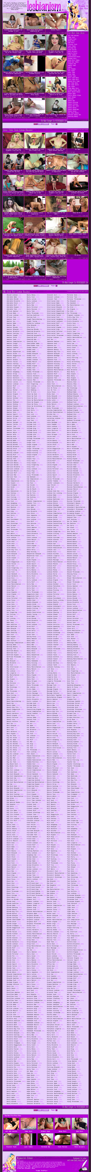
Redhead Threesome (73, 420)
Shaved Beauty (72, 541)
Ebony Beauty (31, 647)
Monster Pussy (52, 909)
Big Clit (10, 768)
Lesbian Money (52, 570)
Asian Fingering (13, 568)
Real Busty (71, 372)
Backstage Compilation (15, 643)
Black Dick (11, 861)
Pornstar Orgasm (53, 1095)
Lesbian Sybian (52, 641)
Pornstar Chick (52, 1087)
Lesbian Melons (52, 564)
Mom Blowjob (51, 881)
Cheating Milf (32, 337)
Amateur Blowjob (13, 329)
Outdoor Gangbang (53, 1002)
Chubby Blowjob (32, 353)
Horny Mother (31, 1061)
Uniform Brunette (73, 944)
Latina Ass (51, 438)
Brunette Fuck (12, 1051)
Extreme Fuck (31, 707)
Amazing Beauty (12, 442)
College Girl (31, 426)
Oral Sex (50, 980)
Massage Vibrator (53, 693)
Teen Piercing (72, 859)
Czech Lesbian (32, 537)
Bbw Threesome (12, 691)
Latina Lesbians (53, 457)
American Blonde (13, 465)
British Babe (11, 1004)
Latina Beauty (52, 440)
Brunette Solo (12, 1073)
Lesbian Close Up (53, 509)
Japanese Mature (53, 372)
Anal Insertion (12, 505)
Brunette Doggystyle (14, 1045)
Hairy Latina (31, 974)
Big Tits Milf (12, 820)
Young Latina (71, 1087)
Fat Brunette (31, 729)
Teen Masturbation (73, 845)
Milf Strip (51, 857)
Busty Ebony (31, 295)
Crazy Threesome (33, 475)
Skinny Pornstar (73, 618)
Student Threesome (73, 727)
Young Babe (71, 1067)
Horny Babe (31, 1033)
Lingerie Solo (52, 677)
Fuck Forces (71, 50)
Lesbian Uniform (53, 657)
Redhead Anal (71, 390)
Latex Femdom (51, 424)
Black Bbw (10, 849)
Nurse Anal (51, 944)
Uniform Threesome (73, 954)
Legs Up (49, 489)
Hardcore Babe (32, 996)
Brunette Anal (12, 1019)
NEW (40, 124)
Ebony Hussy (71, 108)
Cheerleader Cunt (33, 345)
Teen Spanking (72, 873)
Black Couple (11, 859)
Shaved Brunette (73, 548)
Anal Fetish (11, 495)
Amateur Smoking (13, 410)
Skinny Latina (72, 606)
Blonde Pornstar (13, 954)
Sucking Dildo (72, 744)
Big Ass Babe (11, 740)
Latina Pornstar (53, 469)
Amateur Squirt (12, 414)
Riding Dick (71, 453)
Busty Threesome (33, 313)
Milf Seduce (51, 847)
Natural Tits (51, 940)
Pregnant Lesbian (73, 315)
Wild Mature (71, 1045)
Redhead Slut (71, 414)
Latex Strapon (52, 434)
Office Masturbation (54, 960)
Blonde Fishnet (12, 934)
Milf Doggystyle (53, 814)
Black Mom (10, 871)
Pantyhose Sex (52, 1031)
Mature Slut (51, 776)
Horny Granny (31, 1051)
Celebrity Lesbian (33, 323)
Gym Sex (29, 950)
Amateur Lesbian (13, 384)
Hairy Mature (31, 980)
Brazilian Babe (12, 994)
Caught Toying (32, 321)
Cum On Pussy (31, 491)
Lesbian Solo (51, 622)
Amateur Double (12, 360)
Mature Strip (51, 784)
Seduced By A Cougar (74, 515)
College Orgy (31, 428)
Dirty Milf (31, 582)
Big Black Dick (12, 764)
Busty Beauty (11, 1099)
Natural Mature (52, 934)
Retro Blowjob (72, 430)
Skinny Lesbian (72, 608)
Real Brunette (72, 370)
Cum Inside (31, 485)
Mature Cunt (51, 723)
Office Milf (51, 962)
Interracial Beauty (54, 305)
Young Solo (71, 1097)
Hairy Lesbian (32, 976)
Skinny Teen (71, 622)
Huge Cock (30, 1077)
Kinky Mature (51, 404)
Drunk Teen (31, 634)
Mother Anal (51, 913)
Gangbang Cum (31, 855)
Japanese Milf (52, 374)
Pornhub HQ (71, 48)
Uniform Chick (72, 946)
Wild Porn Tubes (73, 60)
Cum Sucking (31, 497)
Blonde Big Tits (13, 911)
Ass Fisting (11, 614)
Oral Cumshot (51, 976)
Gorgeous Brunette (33, 917)
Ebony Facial (31, 657)
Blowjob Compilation (14, 974)
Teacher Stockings (73, 764)
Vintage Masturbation (75, 974)
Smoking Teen (71, 663)
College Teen (31, 436)
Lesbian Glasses (53, 539)
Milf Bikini (51, 806)
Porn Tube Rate (73, 78)
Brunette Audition (13, 1021)
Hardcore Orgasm (33, 1006)
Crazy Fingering (33, 465)
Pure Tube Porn (73, 79)
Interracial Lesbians (55, 321)
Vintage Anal (71, 962)
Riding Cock (71, 450)
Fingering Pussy (33, 786)
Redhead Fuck (71, 402)
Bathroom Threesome (14, 657)
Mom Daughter (51, 885)
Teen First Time (73, 822)
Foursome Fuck (32, 833)
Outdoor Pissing (53, 1010)
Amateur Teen (11, 426)
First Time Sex (32, 802)
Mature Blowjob (52, 715)
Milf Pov (50, 843)
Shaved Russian (72, 566)
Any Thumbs (71, 69)
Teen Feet (70, 816)
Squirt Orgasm (72, 695)
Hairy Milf (31, 982)
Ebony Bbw (30, 645)
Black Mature (11, 867)
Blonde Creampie (13, 926)
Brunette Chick (12, 1039)
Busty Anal (11, 1093)
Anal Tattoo (11, 527)
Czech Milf (31, 541)
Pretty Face (71, 323)
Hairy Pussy (31, 984)
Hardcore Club (32, 998)
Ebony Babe (31, 643)
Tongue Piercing (73, 928)
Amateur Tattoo (12, 424)
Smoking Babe (71, 643)
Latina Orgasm (52, 465)
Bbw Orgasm (11, 679)
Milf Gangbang (52, 824)
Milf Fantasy (51, 818)
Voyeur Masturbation (74, 992)
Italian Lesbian (53, 337)
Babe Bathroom (12, 626)
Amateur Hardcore (13, 378)
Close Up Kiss (32, 398)
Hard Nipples (31, 994)
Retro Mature (71, 440)
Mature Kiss (51, 750)
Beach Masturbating (14, 701)
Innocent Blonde (33, 1101)
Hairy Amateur (32, 952)
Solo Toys (70, 683)
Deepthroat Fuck (33, 556)
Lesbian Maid (51, 558)
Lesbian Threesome (53, 649)
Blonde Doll (11, 930)
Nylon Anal (51, 950)
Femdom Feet (31, 758)
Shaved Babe (71, 539)
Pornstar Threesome (74, 299)
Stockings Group (73, 705)
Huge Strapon (31, 1093)
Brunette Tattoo (13, 1077)
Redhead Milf (71, 408)
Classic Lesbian (33, 378)
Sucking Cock (71, 740)
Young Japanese (72, 1085)
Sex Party (70, 525)
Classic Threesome (33, 382)
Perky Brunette (52, 1045)
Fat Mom (29, 742)
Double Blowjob (32, 602)
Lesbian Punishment (54, 598)
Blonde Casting (12, 917)
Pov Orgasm (71, 309)
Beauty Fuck (11, 711)
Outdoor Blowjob (53, 996)
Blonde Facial (12, 932)
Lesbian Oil (51, 578)
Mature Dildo (51, 725)
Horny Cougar (31, 1043)
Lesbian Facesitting (54, 523)
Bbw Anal (10, 659)
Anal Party (11, 515)
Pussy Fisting (72, 345)
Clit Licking (31, 386)
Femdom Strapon (32, 768)
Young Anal (71, 1063)
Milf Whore (51, 869)
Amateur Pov (11, 400)
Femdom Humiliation (34, 760)
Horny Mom (30, 1059)
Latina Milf (51, 461)
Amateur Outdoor (13, 398)
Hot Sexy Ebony (73, 113)
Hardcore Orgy (32, 1008)
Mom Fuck (50, 887)
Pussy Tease (71, 366)
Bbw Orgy (10, 681)
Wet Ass (70, 994)
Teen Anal (70, 768)
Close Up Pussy (32, 404)
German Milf (31, 873)
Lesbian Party (52, 588)
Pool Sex (50, 1077)
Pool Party (51, 1075)
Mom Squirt (51, 897)
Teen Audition (72, 772)
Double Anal (31, 600)
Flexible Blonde (33, 818)
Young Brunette (72, 1075)
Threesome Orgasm (73, 901)
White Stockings (73, 1012)
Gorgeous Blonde (33, 915)
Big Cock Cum (11, 778)
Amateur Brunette (13, 331)
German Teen (31, 875)
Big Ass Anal (11, 736)
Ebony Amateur (32, 638)
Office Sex (51, 964)
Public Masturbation (74, 337)
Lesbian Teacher (53, 645)
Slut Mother (71, 638)
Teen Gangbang (72, 828)
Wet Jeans (70, 998)
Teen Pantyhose (72, 855)
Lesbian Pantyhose (53, 586)
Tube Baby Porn (73, 88)
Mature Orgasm (52, 764)
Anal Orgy (10, 511)
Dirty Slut (31, 588)
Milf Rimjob (51, 845)
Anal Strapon (11, 525)
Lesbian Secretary (53, 608)
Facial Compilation (34, 711)
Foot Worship (31, 826)
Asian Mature (11, 586)
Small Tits (71, 641)
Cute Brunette (32, 511)
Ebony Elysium (72, 102)
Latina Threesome (53, 479)
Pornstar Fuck (52, 1089)
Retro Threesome (73, 448)
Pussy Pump (71, 360)
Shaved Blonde (72, 545)
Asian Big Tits (12, 550)
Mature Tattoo (52, 788)
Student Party (72, 723)
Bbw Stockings (12, 687)
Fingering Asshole (33, 780)
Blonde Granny (12, 940)
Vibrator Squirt (73, 960)
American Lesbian (13, 469)
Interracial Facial (54, 315)
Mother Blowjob (52, 915)
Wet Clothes (71, 996)
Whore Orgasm (71, 1023)
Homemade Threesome (34, 1031)
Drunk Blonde (31, 618)
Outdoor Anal (51, 994)
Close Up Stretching (34, 406)
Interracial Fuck (53, 317)
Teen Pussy (71, 863)
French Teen (31, 847)
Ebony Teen (31, 683)
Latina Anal (51, 436)
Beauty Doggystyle (13, 709)
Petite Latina (52, 1061)
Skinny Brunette (73, 602)
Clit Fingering (32, 384)
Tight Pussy (71, 915)
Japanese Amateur (53, 341)
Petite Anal (51, 1051)
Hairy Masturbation (34, 978)
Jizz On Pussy (52, 388)
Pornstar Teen (72, 297)
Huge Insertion (32, 1087)
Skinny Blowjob (72, 600)
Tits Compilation (73, 919)
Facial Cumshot (32, 713)
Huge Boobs (31, 1075)
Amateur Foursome (13, 368)
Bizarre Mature (12, 841)
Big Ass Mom (11, 758)
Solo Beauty (71, 665)
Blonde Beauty (12, 909)
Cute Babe (30, 507)
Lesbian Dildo (52, 517)
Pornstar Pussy (52, 1101)
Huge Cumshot (31, 1079)
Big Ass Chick (12, 748)
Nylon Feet (51, 952)
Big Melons (11, 800)
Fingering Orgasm (33, 784)
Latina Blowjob (52, 442)
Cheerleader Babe (33, 343)
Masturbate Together (54, 695)
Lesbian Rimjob (52, 604)
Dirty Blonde (31, 572)
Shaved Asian (71, 537)
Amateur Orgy (11, 396)
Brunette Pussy (12, 1069)
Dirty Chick (31, 576)
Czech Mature (31, 539)
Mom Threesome (52, 899)
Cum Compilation (33, 479)
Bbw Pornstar (11, 683)
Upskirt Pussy (72, 956)
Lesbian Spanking (53, 626)
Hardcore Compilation (35, 1000)
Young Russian (72, 1093)
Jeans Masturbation (54, 386)
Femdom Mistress (33, 762)
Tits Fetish (71, 921)
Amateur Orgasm (12, 394)
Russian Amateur (73, 463)
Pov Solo (70, 311)
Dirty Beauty (31, 570)
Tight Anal (71, 905)
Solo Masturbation (73, 673)
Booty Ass (10, 986)
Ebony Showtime (73, 109)
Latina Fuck (51, 450)
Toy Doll (70, 930)
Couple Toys (31, 459)
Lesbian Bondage (53, 505)
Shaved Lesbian (72, 556)
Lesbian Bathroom (53, 499)
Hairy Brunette (32, 964)
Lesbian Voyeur (52, 659)
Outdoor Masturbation (55, 1006)
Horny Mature (31, 1055)
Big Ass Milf (11, 756)
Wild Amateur (71, 1029)
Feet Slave (31, 754)
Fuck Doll (30, 849)
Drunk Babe (31, 616)
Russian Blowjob (73, 473)
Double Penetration (34, 612)
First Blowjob (32, 790)
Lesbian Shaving (53, 612)
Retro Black (71, 426)
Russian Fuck (71, 481)
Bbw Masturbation (13, 675)
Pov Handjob (71, 303)
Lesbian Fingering (53, 531)
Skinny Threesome (73, 624)
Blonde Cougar (12, 924)
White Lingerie (72, 1010)
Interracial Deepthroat (55, 311)
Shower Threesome (73, 582)
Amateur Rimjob (12, 406)
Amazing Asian (12, 438)
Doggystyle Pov (32, 598)
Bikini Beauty (12, 828)
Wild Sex (70, 1053)
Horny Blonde (31, 1037)
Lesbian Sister (52, 616)
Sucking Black (72, 738)
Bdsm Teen (10, 699)
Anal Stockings (12, 523)
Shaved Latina (72, 554)
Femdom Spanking (33, 766)
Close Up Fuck (32, 396)
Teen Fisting (71, 824)
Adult (69, 67)
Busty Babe (11, 1097)
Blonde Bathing (12, 907)
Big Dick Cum (11, 792)
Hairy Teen (31, 986)
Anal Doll (10, 489)
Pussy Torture (72, 368)
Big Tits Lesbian (13, 818)
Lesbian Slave (52, 618)
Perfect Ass (51, 1041)
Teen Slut (70, 869)
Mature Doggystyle (53, 727)
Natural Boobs (52, 930)
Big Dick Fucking (13, 794)
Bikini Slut (11, 835)
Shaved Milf (71, 560)
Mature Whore (51, 796)
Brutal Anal (11, 1085)
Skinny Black (71, 596)
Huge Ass (30, 1073)
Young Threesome (73, 1101)
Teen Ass (70, 770)
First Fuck (31, 792)
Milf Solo (50, 849)
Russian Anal (71, 465)
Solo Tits (70, 681)
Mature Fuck (51, 738)
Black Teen (11, 889)
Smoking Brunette (73, 649)
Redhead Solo (71, 416)
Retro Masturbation (74, 438)
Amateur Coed (11, 339)
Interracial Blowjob (54, 307)
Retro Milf (71, 442)
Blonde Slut (11, 960)
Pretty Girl (71, 325)
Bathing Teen (11, 649)
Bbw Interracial (13, 667)
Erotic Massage (32, 693)
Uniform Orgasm (72, 952)
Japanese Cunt (52, 357)
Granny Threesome (33, 938)
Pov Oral (70, 307)
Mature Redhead (52, 770)
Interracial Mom (53, 325)
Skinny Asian (71, 590)
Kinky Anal (51, 394)
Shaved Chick (71, 550)
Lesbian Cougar (52, 515)
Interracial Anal (53, 301)
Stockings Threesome (74, 709)
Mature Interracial (54, 748)
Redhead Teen (71, 418)
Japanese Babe (52, 347)
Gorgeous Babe (32, 913)
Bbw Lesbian (11, 671)
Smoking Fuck (71, 655)
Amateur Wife (11, 434)
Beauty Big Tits (13, 707)
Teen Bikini (71, 782)
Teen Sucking (71, 881)
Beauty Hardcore (13, 713)
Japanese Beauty (53, 349)
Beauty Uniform (12, 721)
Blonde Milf (11, 948)
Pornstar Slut (52, 1103)
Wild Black (71, 1037)
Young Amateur (72, 1061)
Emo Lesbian (31, 687)
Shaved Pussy (71, 564)
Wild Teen (70, 1057)
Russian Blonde (72, 471)
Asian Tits (11, 610)
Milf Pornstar (52, 841)
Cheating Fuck (32, 333)
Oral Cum (50, 974)
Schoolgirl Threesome (75, 509)
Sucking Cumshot (73, 742)
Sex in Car (71, 529)
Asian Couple (11, 558)
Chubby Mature (32, 362)
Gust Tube (71, 72)
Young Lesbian (72, 1089)
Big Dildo (10, 798)
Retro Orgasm (71, 446)
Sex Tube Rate (72, 83)
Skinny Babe (71, 592)
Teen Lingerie (72, 843)
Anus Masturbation (13, 535)
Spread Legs (71, 691)
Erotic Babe (31, 689)
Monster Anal (51, 901)
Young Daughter (72, 1083)
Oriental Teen (52, 992)
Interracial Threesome (55, 335)
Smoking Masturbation (75, 659)
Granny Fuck (31, 928)
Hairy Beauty (31, 960)
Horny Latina (31, 1053)
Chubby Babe (31, 351)
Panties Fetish (52, 1016)
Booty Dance (11, 988)
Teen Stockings (72, 877)
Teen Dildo (71, 804)
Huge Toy (30, 1097)
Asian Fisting (12, 570)
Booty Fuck (11, 990)
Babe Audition (12, 624)
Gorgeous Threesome (34, 924)
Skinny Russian (72, 620)
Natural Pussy (52, 936)
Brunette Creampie (13, 1043)
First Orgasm (31, 794)
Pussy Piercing (72, 357)
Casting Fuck (31, 317)
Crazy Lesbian (32, 469)
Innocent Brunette (33, 1103)
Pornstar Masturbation (55, 1093)
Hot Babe (30, 1071)
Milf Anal (50, 800)
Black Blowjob (12, 853)
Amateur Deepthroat (14, 351)
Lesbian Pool (51, 592)
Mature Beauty (52, 707)
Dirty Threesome (33, 592)
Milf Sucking (51, 859)
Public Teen (71, 341)
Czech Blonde (31, 531)
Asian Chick (11, 556)
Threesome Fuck (72, 899)
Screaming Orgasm (73, 513)
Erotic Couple (32, 691)
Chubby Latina (32, 357)
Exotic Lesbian (32, 701)
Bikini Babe (11, 826)
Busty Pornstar (32, 307)
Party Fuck (51, 1033)
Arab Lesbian (11, 537)
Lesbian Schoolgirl (54, 606)
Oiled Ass (50, 968)
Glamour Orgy (31, 907)
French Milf (31, 845)
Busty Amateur (12, 1091)
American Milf (12, 473)
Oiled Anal (51, 966)
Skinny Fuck (71, 604)
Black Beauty (11, 851)
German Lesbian (32, 869)
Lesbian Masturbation (55, 562)
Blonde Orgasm (12, 952)
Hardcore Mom (31, 1004)
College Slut (31, 434)
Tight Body (71, 911)
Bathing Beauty (12, 647)
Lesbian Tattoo (52, 643)
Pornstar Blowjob (53, 1085)
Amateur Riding (12, 404)
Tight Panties (72, 913)
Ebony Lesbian (32, 665)
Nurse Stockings (53, 946)
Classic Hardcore (33, 376)
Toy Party (70, 934)
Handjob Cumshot (33, 988)
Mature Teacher (52, 790)
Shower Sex (71, 580)
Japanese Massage (53, 368)
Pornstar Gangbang (53, 1091)
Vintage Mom (71, 980)
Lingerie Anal (52, 675)
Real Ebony (71, 376)
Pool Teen (50, 1079)
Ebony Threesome (33, 685)
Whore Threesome (73, 1027)
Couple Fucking (32, 450)
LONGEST (45, 124)
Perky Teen (51, 1049)
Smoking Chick (72, 651)
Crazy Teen (31, 473)
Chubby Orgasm (32, 366)
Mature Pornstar (53, 768)
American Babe (12, 461)
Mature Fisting (52, 736)
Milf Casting (51, 810)
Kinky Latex (51, 400)
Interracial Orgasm (54, 327)
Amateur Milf (11, 386)
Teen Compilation (73, 792)
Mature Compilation (54, 721)
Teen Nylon (71, 847)
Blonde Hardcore (13, 942)
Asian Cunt (11, 560)
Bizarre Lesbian (13, 839)
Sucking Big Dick (73, 736)
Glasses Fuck (31, 909)
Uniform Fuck (71, 948)
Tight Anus (71, 907)
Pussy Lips (71, 355)
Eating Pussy (31, 636)
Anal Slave (11, 521)
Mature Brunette (53, 717)
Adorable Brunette (13, 301)
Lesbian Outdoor (53, 584)
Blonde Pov (11, 956)
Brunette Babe (12, 1023)
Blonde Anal (11, 901)
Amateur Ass (11, 321)
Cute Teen (30, 525)
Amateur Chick (12, 337)
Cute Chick (31, 513)
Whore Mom (70, 1021)
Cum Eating (31, 481)
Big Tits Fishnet (13, 814)
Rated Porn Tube (73, 81)
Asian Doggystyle (13, 562)
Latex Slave (51, 432)
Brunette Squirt (13, 1075)
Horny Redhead (32, 1065)
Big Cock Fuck (12, 780)
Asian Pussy (11, 600)
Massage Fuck (51, 685)
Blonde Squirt (12, 964)
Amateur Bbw (11, 325)
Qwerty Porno (72, 53)
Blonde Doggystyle (13, 928)
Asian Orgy (11, 596)
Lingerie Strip (52, 679)
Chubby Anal (31, 349)
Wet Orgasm (71, 1002)
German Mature (32, 871)
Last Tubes (71, 46)
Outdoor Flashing (53, 998)
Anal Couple (11, 483)
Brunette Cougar (13, 1041)
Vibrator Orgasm (73, 958)
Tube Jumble (71, 55)
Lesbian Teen (51, 647)
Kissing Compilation (54, 410)
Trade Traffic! (41, 1171)
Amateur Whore (12, 432)
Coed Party (31, 418)
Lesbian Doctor (52, 519)
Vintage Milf (71, 978)
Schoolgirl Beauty (73, 503)
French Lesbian (32, 843)
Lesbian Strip (52, 636)
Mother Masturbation (54, 919)
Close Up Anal (32, 394)
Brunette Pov (11, 1067)
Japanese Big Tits (53, 351)
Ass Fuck (10, 616)
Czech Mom (30, 543)
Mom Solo (50, 895)
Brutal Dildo (11, 1087)
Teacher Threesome (73, 766)
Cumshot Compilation (34, 501)
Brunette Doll (12, 1047)
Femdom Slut (31, 764)
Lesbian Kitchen (53, 554)
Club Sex (30, 412)
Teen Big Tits (72, 780)
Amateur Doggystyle (14, 355)
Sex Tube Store (73, 85)
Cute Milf (30, 521)
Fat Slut (30, 746)
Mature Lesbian (52, 754)
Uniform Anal (71, 942)
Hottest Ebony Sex (74, 115)
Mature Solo (51, 778)
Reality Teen (71, 386)
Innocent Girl (52, 295)
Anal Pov (10, 517)
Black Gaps (71, 93)
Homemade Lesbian (33, 1023)
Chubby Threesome (33, 372)
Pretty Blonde (72, 319)
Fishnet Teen (31, 814)
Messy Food (51, 798)
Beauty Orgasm (12, 715)
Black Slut (11, 883)
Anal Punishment (13, 519)
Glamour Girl (31, 899)
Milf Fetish (51, 820)
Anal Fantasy (11, 493)
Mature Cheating (53, 719)
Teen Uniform (71, 891)
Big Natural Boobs (13, 802)
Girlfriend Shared (33, 893)
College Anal (31, 422)
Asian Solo (11, 604)
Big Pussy (10, 808)
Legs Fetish (51, 485)
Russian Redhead (73, 497)
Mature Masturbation (54, 758)
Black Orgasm (11, 873)
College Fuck (31, 424)
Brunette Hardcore (13, 1055)
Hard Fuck (30, 992)
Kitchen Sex (51, 414)
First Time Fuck (33, 798)
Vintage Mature (72, 976)
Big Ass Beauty (12, 742)
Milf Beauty (51, 804)
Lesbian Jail (51, 550)
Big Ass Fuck (11, 752)
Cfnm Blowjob (31, 325)
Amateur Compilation (14, 341)
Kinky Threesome (53, 408)
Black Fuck (11, 863)
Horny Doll (31, 1047)
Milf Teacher (51, 861)
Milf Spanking (52, 851)
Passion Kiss (51, 1039)
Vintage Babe (71, 964)
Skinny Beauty (72, 594)
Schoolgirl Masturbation (76, 507)
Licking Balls (52, 673)
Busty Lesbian (32, 301)
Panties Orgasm (52, 1021)
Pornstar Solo (72, 295)
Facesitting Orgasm (34, 709)
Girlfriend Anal (33, 883)
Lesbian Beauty (52, 501)
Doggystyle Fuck (33, 596)
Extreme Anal (31, 703)
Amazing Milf (11, 455)
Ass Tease (10, 620)
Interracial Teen (53, 333)
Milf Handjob (51, 826)
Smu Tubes (71, 86)
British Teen (11, 1014)
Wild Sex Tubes (73, 62)
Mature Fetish (52, 733)
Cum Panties (31, 495)
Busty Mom (30, 305)
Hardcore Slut (32, 1010)
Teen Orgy (70, 851)
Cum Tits (30, 499)
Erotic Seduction (33, 695)
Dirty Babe (31, 568)
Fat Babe (30, 725)
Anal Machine (11, 507)
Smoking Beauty (72, 645)
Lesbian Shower (52, 614)
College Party (32, 430)
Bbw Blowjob (11, 661)
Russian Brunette (73, 475)
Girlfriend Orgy (33, 889)
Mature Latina (52, 752)
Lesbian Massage (53, 560)
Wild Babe (70, 1031)
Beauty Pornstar (13, 717)
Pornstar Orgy (52, 1097)
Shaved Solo (71, 568)
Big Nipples (11, 804)
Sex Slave (70, 527)
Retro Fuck (71, 434)
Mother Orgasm (52, 921)
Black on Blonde (13, 899)
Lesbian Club (51, 511)
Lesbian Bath (51, 497)
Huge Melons (31, 1089)
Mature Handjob (52, 744)
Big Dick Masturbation (15, 796)
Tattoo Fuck (71, 754)
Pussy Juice (71, 351)
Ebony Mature (31, 669)
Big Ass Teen (11, 762)
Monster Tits (51, 911)
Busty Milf (31, 303)
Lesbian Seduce (52, 610)
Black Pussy (11, 879)
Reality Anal (71, 382)
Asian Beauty (11, 548)
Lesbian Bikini (52, 503)
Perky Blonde (51, 1043)
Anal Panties (11, 513)
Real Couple (71, 374)
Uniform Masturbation (75, 950)
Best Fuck (10, 729)
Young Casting (72, 1077)
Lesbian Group (52, 541)
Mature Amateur (52, 699)
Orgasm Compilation (54, 982)
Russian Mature (72, 489)
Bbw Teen (10, 689)
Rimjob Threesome (73, 461)
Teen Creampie (72, 794)
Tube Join (71, 37)
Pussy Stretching (73, 362)
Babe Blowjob (11, 628)
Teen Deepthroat (73, 802)
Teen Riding (71, 865)
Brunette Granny (13, 1053)
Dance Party (31, 550)
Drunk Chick (31, 622)
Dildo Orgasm (31, 560)
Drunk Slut (31, 632)
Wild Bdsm (70, 1033)
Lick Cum (50, 671)
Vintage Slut (71, 986)
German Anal (31, 859)
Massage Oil (51, 687)
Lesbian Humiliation (54, 548)
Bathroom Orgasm (13, 655)
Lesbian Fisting (53, 533)
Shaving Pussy (72, 574)
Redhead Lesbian (73, 404)
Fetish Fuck (31, 772)
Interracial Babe (53, 303)
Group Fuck (31, 944)
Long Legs (50, 683)
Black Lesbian (12, 865)
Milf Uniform (51, 867)
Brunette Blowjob (13, 1033)
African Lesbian (13, 315)
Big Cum (9, 784)
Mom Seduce (51, 893)
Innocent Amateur (33, 1099)
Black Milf (11, 869)
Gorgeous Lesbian (33, 919)
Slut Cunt (70, 636)
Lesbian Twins (52, 655)
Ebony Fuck (31, 659)
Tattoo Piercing (73, 760)
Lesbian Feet (51, 527)
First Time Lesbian (34, 800)
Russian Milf (71, 491)
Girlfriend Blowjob (34, 885)
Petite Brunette (53, 1057)
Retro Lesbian (72, 436)
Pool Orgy (50, 1073)
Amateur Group (12, 374)
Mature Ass (51, 703)
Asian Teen (11, 608)
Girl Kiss (30, 881)
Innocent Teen (52, 299)
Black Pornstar (12, 877)
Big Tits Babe (12, 810)
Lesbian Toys (51, 653)
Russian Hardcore (73, 483)
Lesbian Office (52, 576)
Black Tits (11, 893)
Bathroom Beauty (13, 651)
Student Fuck (71, 721)
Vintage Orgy (71, 984)
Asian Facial (11, 564)
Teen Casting (71, 786)
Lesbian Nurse (52, 574)
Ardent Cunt (71, 39)
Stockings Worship (73, 711)
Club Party (31, 410)
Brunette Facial (13, 1049)
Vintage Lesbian (73, 972)
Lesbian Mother (52, 572)
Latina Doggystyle (53, 448)
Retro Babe (71, 424)
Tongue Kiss (71, 926)
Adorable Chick (12, 303)
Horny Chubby (31, 1041)
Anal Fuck (10, 501)
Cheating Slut (32, 341)
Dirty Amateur (32, 566)
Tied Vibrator (72, 903)
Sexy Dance (71, 531)
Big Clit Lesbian (13, 770)
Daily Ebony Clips (74, 95)
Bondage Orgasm (12, 982)
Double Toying (32, 614)
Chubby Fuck (31, 355)
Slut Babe (70, 634)
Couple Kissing (32, 453)
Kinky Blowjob (52, 396)
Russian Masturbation (75, 487)
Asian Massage (12, 582)
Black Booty (11, 855)
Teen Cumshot (71, 796)
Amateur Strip (12, 418)
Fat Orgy (30, 744)
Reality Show (71, 384)
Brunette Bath (12, 1025)
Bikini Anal (11, 824)
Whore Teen (71, 1025)
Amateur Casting (13, 333)
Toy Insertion (72, 932)
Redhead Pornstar (73, 412)
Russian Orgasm (72, 493)
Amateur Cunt (11, 349)
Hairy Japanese (32, 972)
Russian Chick (72, 477)
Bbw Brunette (11, 663)
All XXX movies (73, 35)
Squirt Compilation (74, 693)
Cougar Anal (31, 440)
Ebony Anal (31, 641)
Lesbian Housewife (53, 545)
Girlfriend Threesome (35, 895)
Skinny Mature (72, 612)
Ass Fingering (12, 612)
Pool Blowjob (51, 1071)
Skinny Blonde (72, 598)
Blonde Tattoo (12, 966)
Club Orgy (30, 408)
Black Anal (11, 843)
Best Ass (10, 723)
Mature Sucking (52, 786)
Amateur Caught (12, 335)
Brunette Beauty (13, 1027)
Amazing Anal (11, 436)
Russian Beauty (72, 469)
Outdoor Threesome (53, 1012)
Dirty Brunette (32, 574)
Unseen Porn (71, 58)
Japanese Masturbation (55, 370)
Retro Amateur (72, 422)
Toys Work (70, 938)
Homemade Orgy (32, 1027)
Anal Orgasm (11, 509)
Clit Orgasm (31, 388)
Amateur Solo (11, 412)
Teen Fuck (70, 826)
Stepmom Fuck (71, 699)
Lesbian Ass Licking (54, 493)
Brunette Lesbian (13, 1057)
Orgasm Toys (51, 986)
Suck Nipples (71, 729)
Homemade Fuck (32, 1021)
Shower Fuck (71, 576)
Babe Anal (10, 622)
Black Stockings (13, 887)
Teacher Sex (71, 762)
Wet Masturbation (73, 1000)
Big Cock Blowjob (13, 774)
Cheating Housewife (34, 335)
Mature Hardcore (53, 746)
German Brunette (33, 865)
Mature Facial (52, 729)
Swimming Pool (72, 752)
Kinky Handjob (52, 398)
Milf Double (51, 816)
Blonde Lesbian (12, 944)
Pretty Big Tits (73, 317)
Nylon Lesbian (52, 956)
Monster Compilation (54, 905)
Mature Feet (51, 731)
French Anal (31, 839)
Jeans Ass (50, 382)
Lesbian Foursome (53, 537)
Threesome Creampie (74, 897)
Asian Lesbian (12, 580)
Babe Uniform (11, 641)
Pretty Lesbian (72, 327)
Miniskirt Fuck (52, 871)
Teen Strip (71, 879)
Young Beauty (71, 1069)
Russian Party (72, 495)
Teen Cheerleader (73, 788)
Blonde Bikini (12, 913)
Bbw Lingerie (11, 673)
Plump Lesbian (52, 1069)
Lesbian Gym (51, 543)
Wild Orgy (70, 1049)
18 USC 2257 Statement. (24, 1168)
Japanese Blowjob (53, 353)
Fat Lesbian (31, 736)
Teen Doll (70, 808)
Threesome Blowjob (73, 895)
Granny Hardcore (33, 930)
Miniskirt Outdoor (53, 875)
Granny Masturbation (34, 934)
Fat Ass (29, 723)
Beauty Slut (11, 719)
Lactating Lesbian (53, 418)
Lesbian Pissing (53, 590)
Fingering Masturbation (35, 782)
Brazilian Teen (12, 1000)
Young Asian (71, 1065)
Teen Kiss (70, 841)
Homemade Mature (33, 1025)
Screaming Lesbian (73, 511)
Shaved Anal (71, 535)
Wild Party (71, 1051)
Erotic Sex (31, 697)
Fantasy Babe (31, 717)
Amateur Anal (11, 319)
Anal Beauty (11, 479)
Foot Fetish (31, 824)
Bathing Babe (11, 645)
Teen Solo (70, 871)
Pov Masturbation (73, 305)
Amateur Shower (12, 408)
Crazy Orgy (31, 471)
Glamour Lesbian (33, 901)
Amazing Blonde (12, 444)
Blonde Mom (11, 950)
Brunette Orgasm (13, 1063)
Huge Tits (30, 1095)
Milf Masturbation (53, 833)
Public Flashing (73, 335)
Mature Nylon (51, 762)
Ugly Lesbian (71, 940)
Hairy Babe (31, 958)
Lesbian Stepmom (53, 630)
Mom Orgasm (51, 891)
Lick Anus (50, 669)
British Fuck (11, 1006)
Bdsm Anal (10, 693)
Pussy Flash (71, 347)
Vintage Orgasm (72, 982)
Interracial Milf (53, 323)
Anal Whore (11, 533)
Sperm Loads (71, 689)
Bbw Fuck (10, 665)
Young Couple (71, 1081)
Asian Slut (11, 602)
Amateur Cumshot (13, 347)
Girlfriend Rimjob (33, 891)
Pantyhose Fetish (53, 1025)
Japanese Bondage (53, 355)
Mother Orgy (51, 924)
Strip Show (71, 719)
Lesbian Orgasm (52, 580)
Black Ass (10, 845)
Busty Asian (11, 1095)
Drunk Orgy (31, 628)
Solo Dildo (71, 669)
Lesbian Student (53, 638)
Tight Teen (71, 917)
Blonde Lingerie (13, 946)
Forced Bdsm (31, 828)
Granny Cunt (31, 926)
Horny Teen (31, 1069)
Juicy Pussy (51, 392)
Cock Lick (30, 414)
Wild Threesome (72, 1059)
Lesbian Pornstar (53, 594)
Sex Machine (71, 523)
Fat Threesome (32, 750)
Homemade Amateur (33, 1014)
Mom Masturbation (53, 889)
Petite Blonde (52, 1055)
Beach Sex (10, 703)
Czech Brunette (32, 533)
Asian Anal (11, 541)
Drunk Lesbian (32, 624)
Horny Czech (31, 1045)
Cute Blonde (31, 509)
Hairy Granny (31, 970)
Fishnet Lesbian (33, 808)
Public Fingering (73, 333)
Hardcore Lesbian (33, 1002)
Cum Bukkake (31, 477)
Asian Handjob (12, 574)
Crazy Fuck (31, 467)
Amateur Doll (11, 357)
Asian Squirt (11, 606)
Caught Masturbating (34, 319)
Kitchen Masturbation (55, 412)
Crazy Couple (31, 463)
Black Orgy (11, 875)
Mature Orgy (51, 766)
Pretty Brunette (73, 321)
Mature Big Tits (53, 711)
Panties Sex (51, 1023)
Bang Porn (71, 41)
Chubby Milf (31, 364)
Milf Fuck (50, 822)
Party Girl (51, 1035)
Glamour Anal (31, 897)
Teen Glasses (71, 831)
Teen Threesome (72, 885)
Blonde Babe (11, 905)
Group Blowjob (32, 942)
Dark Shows (71, 97)
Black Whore (11, 897)
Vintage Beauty (72, 966)
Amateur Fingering (13, 366)
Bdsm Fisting (11, 695)
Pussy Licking (72, 353)
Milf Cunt (50, 812)
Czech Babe (31, 529)
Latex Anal (51, 420)
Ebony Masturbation (34, 667)
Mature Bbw (51, 705)
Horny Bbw (30, 1035)
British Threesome (13, 1016)
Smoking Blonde (72, 647)
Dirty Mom (30, 584)
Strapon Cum (71, 713)
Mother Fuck (51, 917)
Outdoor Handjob (53, 1004)
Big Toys (10, 822)
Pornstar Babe (52, 1083)
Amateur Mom (11, 388)
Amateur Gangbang (13, 372)
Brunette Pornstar (13, 1065)
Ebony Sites (71, 111)
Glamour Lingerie (33, 903)
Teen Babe (70, 774)
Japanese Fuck (52, 360)
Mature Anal (51, 701)
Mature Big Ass (52, 709)
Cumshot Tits (31, 503)
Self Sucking (71, 519)
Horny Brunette (32, 1039)
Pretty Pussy (71, 329)
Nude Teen (50, 942)
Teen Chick (71, 790)
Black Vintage (12, 895)
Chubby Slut (31, 368)
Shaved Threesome (73, 572)
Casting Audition (33, 315)
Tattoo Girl (71, 756)
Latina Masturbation (54, 459)
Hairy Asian (31, 956)
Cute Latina (31, 517)
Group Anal (31, 940)
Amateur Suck (11, 420)
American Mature (13, 471)
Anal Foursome (12, 499)
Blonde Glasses (12, 938)
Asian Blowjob (12, 554)
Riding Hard (71, 457)
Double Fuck (31, 610)
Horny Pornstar (32, 1063)
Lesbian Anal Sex (53, 491)
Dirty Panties (32, 586)
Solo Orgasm (71, 675)
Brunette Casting (13, 1035)
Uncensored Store (73, 57)
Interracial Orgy (53, 329)
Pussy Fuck (71, 349)
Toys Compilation (73, 936)
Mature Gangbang (53, 740)
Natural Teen (51, 938)
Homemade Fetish (33, 1019)
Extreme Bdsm (31, 705)
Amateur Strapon (13, 416)
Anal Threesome (12, 529)
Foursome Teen (32, 835)
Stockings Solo (72, 707)
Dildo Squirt (31, 564)
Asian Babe (11, 545)
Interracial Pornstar (55, 331)
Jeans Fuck (51, 384)
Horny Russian (32, 1067)
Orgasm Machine (52, 984)
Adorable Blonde (13, 299)
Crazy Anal (31, 461)
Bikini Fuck (11, 833)
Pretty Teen (71, 331)
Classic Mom (31, 380)
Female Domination (33, 756)
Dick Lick (30, 558)
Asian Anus (11, 543)
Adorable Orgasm (13, 307)
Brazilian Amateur (13, 992)
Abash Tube (71, 65)
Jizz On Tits (51, 390)
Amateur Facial (12, 362)
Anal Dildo (11, 487)
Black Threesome (13, 891)
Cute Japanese (32, 515)
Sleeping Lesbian (73, 632)
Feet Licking (31, 752)
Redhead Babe (71, 392)
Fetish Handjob (32, 774)
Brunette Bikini (13, 1031)
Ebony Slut (31, 679)
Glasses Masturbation (35, 911)
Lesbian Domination (54, 521)
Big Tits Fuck (12, 816)
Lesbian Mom (51, 568)
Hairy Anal (31, 954)
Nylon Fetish (51, 954)
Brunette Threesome (14, 1081)
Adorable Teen (12, 309)
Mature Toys (51, 794)
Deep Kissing (31, 552)
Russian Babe (71, 467)
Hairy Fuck (31, 968)
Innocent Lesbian (53, 297)
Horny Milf (31, 1057)
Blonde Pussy (11, 958)
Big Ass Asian (12, 738)
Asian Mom (10, 590)
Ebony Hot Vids (73, 106)
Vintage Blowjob (73, 968)
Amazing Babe (11, 440)
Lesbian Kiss (51, 552)
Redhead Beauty (72, 394)
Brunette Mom (11, 1061)
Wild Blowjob (71, 1039)
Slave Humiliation (73, 630)
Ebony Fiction (72, 104)
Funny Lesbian (32, 853)
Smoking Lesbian (73, 657)
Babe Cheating (12, 632)
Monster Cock (51, 903)
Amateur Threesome (13, 428)
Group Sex (30, 948)
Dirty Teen (31, 590)
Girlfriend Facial (33, 887)
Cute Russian (31, 523)
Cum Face (30, 483)
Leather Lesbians (53, 483)
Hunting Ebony (72, 116)
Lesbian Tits (51, 651)
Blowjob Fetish (12, 976)
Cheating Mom (31, 339)
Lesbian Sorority (53, 624)
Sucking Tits (71, 748)
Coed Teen (30, 420)
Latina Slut (51, 471)
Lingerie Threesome (54, 681)
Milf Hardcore (52, 828)
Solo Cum (70, 667)
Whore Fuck (71, 1016)
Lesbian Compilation (54, 513)
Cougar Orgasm (32, 444)
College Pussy (32, 432)
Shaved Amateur (72, 533)
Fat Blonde (31, 727)
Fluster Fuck (72, 44)
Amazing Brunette (13, 446)
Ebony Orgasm (31, 675)
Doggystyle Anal (33, 594)
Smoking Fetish (72, 653)
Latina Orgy (51, 467)
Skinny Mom (71, 616)
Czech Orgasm (31, 545)
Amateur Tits (11, 430)
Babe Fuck (10, 634)
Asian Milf (11, 588)
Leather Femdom (52, 481)
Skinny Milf (71, 614)
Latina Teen (51, 477)
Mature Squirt (52, 780)
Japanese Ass (51, 345)
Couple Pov (31, 457)
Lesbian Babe (51, 495)
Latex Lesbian (52, 426)
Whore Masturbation (74, 1019)
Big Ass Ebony (12, 750)
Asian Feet (11, 566)
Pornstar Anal (52, 1081)
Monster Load (51, 907)
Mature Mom (51, 760)
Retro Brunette (72, 432)
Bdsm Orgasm (11, 697)
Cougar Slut (31, 446)
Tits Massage (71, 924)
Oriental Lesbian (53, 990)
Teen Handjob (71, 835)
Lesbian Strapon (53, 634)
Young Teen (71, 1099)
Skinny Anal (71, 588)
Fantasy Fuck (31, 719)
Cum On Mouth (31, 489)
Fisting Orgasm (32, 816)
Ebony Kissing (32, 663)
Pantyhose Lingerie (54, 1029)
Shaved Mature (72, 558)
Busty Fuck (31, 297)
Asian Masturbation (14, 584)
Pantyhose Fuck (52, 1027)
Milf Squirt (51, 853)
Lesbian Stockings (53, 632)
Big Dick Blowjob (13, 788)
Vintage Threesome (73, 990)
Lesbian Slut (51, 620)
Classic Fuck (31, 374)
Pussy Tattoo (71, 364)
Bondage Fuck (11, 980)
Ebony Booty (31, 651)
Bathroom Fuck (12, 653)
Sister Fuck (71, 584)
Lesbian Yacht (52, 665)
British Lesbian (13, 1008)
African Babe (11, 313)
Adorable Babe (12, 297)
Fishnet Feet (31, 806)
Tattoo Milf (71, 758)
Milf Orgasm (51, 835)
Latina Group (51, 453)
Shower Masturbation (74, 578)
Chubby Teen (31, 370)
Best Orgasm (11, 733)
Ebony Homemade (32, 661)
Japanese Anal (52, 343)
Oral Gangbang (52, 978)
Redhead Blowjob (73, 396)
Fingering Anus (32, 778)
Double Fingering (33, 606)
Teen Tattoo (71, 883)
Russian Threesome (73, 501)
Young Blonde (71, 1073)
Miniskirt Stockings (54, 877)
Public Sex (71, 339)
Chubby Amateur (32, 347)
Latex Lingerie (52, 428)
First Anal (31, 788)
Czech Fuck (31, 535)
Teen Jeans (71, 839)
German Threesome (33, 877)
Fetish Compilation (34, 770)
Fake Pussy (31, 715)
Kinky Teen (51, 406)
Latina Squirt (52, 475)
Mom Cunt (50, 883)
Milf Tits (50, 865)
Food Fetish (31, 822)
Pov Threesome (72, 313)
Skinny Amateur (72, 586)
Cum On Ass (31, 487)
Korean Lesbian (52, 416)
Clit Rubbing (31, 390)
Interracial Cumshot (54, 309)
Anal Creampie (12, 485)
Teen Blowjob (71, 784)
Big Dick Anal (12, 786)
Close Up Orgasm (33, 402)
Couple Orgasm (32, 455)
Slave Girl (71, 628)
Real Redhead (71, 380)
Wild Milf (70, 1047)
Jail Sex (50, 339)
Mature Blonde (52, 713)
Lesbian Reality (53, 602)
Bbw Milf (10, 677)
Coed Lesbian (31, 416)
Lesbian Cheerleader (54, 507)
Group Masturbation (34, 946)
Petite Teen (51, 1065)
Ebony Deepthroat (33, 655)
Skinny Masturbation (74, 610)
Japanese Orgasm (53, 376)
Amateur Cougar (12, 343)
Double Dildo (31, 604)
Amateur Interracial (14, 380)
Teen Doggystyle (73, 806)
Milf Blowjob (51, 808)
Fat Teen (30, 748)
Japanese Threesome (54, 380)
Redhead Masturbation (75, 406)
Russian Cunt (71, 479)
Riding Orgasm (72, 459)
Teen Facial (71, 812)
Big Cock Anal (12, 772)
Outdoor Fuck (51, 1000)
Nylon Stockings (53, 958)
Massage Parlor (52, 691)
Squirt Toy (71, 697)
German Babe (31, 861)
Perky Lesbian (52, 1047)
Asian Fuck (11, 572)
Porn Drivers (72, 51)
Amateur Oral (11, 392)
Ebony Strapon (32, 681)
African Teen (11, 317)
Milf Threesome (52, 863)
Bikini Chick (11, 831)
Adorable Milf (12, 305)
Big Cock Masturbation (15, 782)
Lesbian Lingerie (53, 556)
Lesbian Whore (52, 661)
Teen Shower (71, 867)
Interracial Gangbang (55, 319)
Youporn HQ (71, 64)
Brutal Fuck (11, 1089)
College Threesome (33, 438)
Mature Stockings (53, 782)
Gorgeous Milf (32, 921)
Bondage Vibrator (13, 984)
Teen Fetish (71, 818)
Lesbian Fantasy (53, 525)
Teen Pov (70, 861)
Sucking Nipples (73, 746)
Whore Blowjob (72, 1014)
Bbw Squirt (11, 685)
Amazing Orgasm (12, 457)
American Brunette (13, 467)
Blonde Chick (11, 921)
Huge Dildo (31, 1081)
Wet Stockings (72, 1008)
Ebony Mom (30, 673)
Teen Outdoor (71, 853)
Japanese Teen (52, 378)
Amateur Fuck (11, 370)
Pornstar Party (52, 1099)
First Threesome (33, 796)
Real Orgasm (71, 378)
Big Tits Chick (12, 812)
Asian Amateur (12, 539)
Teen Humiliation (73, 837)
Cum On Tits (31, 493)
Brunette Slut (12, 1071)
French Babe (31, 841)
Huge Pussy (31, 1091)
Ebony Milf (31, 671)
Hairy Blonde (31, 962)
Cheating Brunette (33, 331)
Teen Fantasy (71, 814)
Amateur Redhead (13, 402)
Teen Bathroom (72, 776)
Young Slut (71, 1095)
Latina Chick (51, 444)
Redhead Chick (72, 398)
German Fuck (31, 867)
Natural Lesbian (53, 932)
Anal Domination (13, 491)
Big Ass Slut (11, 760)
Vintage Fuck (71, 970)
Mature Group (51, 742)
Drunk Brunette (32, 620)
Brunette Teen (12, 1079)
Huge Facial (31, 1085)
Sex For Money (72, 521)
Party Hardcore (52, 1037)
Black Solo (11, 885)
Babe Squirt (11, 638)
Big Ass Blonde (12, 744)
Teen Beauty (71, 778)
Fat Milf (30, 740)
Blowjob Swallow (13, 978)
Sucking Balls (72, 731)
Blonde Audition (13, 903)
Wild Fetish (71, 1041)
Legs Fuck (50, 487)
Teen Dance (71, 800)
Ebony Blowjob (32, 649)
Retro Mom (70, 444)
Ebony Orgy (31, 677)
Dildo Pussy (31, 562)
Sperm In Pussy (72, 687)
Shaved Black (71, 543)
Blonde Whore (11, 972)
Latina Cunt (51, 446)
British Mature (12, 1010)
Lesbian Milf (51, 566)
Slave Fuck (71, 626)
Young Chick (71, 1079)
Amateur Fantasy (13, 364)
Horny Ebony (31, 1049)
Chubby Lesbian (32, 360)
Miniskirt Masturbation (55, 873)
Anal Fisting (11, 497)
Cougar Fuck (31, 442)
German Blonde (32, 863)
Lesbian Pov (51, 596)
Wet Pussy (70, 1006)
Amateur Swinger (13, 422)
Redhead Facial (72, 400)
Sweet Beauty (71, 750)
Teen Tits (70, 887)
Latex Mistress (52, 430)
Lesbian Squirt (52, 628)
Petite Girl (51, 1059)
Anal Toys (10, 531)
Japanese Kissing (53, 364)
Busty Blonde (11, 1101)
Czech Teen (31, 548)
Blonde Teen (11, 968)
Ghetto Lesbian (32, 879)
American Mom (11, 475)
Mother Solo (51, 926)
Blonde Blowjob (12, 915)
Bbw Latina (11, 669)
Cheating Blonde (33, 329)
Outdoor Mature (52, 1008)
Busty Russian (32, 309)
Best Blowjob (11, 725)
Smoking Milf (71, 661)
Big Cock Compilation (14, 776)
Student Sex (71, 725)
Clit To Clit (31, 392)
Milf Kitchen (51, 831)
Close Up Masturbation (35, 400)
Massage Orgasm (52, 689)
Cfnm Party (31, 327)
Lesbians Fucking (53, 667)
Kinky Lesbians (52, 402)
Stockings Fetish (73, 703)
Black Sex (10, 881)
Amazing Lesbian (13, 453)
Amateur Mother (12, 390)
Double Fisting (32, 608)
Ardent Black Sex (73, 90)
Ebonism (70, 99)
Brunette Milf (12, 1059)
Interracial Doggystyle (55, 313)
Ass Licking (11, 618)
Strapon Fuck (71, 715)
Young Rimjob (71, 1091)
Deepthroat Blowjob (34, 554)
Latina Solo (51, 473)
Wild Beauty (71, 1035)
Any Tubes (71, 71)
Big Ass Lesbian (13, 754)
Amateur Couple (12, 345)
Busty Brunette (12, 1103)
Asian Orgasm (11, 594)
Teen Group (71, 833)
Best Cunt (10, 727)
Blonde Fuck (11, 936)
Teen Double (71, 810)
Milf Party (51, 839)
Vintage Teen (71, 988)
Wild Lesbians (72, 1043)
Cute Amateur (31, 505)
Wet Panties (71, 1004)
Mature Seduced (52, 774)
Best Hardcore (12, 731)
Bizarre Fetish (12, 837)
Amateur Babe (11, 323)
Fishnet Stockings (33, 812)
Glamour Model (32, 905)
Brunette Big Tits (13, 1029)
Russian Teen (71, 499)
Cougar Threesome (33, 448)
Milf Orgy (50, 837)
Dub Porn (70, 43)
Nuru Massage (51, 948)
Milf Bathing (51, 802)
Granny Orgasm (32, 936)
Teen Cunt (70, 798)
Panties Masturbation (55, 1019)
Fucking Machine (33, 851)
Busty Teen (31, 311)
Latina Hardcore (53, 455)
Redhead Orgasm (72, 410)
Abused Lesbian (12, 295)
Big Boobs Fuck (12, 766)
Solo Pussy (71, 677)
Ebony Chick (31, 653)
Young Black (71, 1071)
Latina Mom (51, 463)
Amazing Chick (12, 448)
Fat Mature (31, 738)
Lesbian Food (51, 535)
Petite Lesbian (52, 1063)
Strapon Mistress (73, 717)
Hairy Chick (31, 966)
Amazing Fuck (11, 450)
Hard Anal (30, 990)
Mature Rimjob (52, 772)
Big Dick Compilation (14, 790)
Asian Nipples (12, 592)
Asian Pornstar (12, 598)
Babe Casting (11, 630)
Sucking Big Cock (73, 733)
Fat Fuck (30, 733)
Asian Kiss (11, 578)
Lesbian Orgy (51, 582)
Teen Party (71, 857)
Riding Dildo (71, 455)
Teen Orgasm (71, 849)
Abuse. (33, 1168)
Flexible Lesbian (33, 820)
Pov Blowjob (71, 301)
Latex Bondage (52, 422)
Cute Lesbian (31, 519)
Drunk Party (31, 630)
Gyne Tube (71, 74)
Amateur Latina (12, 382)
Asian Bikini (11, 552)
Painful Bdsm (51, 1014)
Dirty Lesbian (32, 580)
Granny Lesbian (32, 932)
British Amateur (13, 1002)
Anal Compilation (13, 481)
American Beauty (13, 463)
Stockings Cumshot (73, 701)
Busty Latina (31, 299)
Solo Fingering (72, 671)
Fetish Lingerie (33, 776)
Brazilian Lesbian (13, 998)
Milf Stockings (52, 855)
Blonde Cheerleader (14, 919)
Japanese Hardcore (53, 362)
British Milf (11, 1012)
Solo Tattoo (71, 679)
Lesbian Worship (53, 663)
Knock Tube (71, 76)
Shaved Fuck (71, 552)
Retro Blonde (71, 428)
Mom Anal (50, 879)
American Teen (12, 477)
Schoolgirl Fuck (73, 505)
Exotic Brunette (33, 699)
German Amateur (32, 857)
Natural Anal (51, 928)
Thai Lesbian (71, 893)
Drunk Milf (31, 626)
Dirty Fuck (31, 578)
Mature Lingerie (53, 756)
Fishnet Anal (31, 804)
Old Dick (50, 970)
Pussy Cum (70, 343)
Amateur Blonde (12, 327)
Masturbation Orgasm (54, 697)
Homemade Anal (32, 1016)
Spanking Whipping (73, 685)
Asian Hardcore (12, 576)
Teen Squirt (71, 875)
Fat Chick (30, 731)
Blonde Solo (11, 962)
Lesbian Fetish (52, 529)
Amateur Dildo (12, 353)
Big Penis (10, 806)
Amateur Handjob (13, 376)
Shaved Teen (71, 570)
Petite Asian (51, 1053)
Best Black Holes (73, 92)
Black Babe (11, 847)
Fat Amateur (31, 721)
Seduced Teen (71, 517)
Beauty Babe (11, 705)
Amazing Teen (11, 459)
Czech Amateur (32, 527)
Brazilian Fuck (12, 996)
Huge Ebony (31, 1083)
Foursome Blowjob (33, 831)
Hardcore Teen (32, 1012)
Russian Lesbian (73, 485)
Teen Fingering (72, 820)
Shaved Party (71, 562)
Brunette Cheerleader (14, 1037)
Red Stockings (72, 388)
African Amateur (13, 311)
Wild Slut (70, 1055)
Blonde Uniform (12, 970)
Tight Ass (70, 909)
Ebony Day (71, 101)
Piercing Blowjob (53, 1067)
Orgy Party (51, 988)
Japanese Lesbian (53, 366)
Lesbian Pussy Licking (55, 600)
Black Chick (11, 857)
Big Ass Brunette (13, 746)
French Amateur (32, 837)
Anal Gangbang (12, 503)
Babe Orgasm (11, 636)
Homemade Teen (32, 1029)
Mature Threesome (53, 792)
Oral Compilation (53, 972)
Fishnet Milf (31, 810)
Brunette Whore (12, 1083)
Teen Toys (70, 889)
